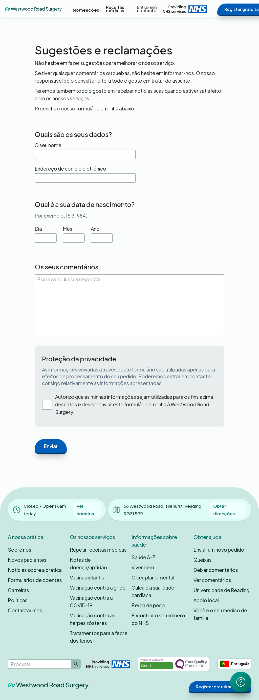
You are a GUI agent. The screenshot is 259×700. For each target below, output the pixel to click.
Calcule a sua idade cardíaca (153, 591)
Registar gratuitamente (220, 686)
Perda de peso (148, 605)
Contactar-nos (25, 610)
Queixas (202, 560)
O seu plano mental (153, 577)
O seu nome (48, 145)
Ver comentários (212, 580)
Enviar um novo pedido (218, 550)
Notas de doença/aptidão (88, 563)
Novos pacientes (27, 560)
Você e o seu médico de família (220, 614)
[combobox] (234, 664)
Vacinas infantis (87, 577)
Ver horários (85, 509)
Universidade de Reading (221, 590)
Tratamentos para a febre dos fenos (98, 637)
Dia (38, 229)
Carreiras (18, 590)
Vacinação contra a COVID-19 (91, 601)
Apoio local (206, 600)
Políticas (18, 600)
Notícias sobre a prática (35, 570)
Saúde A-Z (143, 557)
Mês (67, 229)
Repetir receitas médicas (98, 550)
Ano (95, 229)
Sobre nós (19, 550)
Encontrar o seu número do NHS (158, 619)
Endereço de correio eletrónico (70, 169)
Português (234, 664)
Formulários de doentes (35, 580)
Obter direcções (224, 509)
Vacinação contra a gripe (97, 588)
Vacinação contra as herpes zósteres (92, 619)
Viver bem (143, 567)
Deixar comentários (215, 570)
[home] (33, 9)
